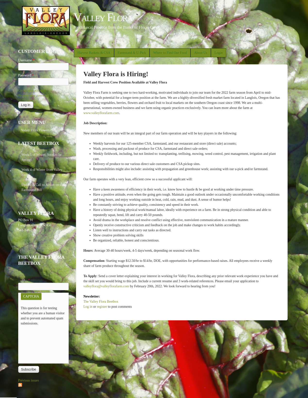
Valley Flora (103, 17)
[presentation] (41, 343)
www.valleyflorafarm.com (101, 113)
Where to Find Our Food (170, 53)
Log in (87, 306)
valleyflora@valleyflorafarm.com (106, 286)
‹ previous (25, 201)
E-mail (24, 280)
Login (219, 53)
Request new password (33, 95)
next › (55, 201)
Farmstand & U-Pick (132, 53)
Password (26, 75)
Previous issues (28, 380)
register (102, 306)
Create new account (31, 90)
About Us (200, 53)
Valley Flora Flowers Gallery (41, 130)
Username (26, 60)
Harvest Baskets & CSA (93, 53)
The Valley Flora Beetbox (100, 301)
